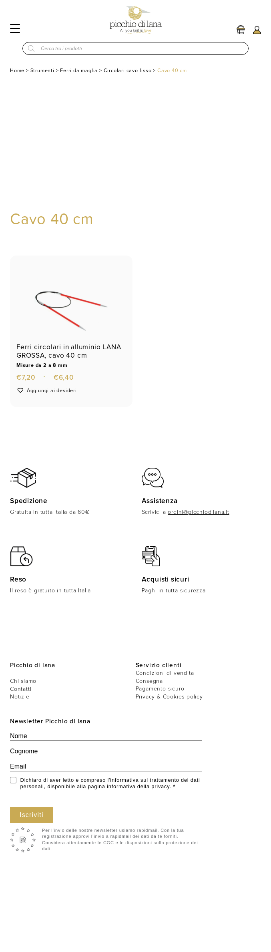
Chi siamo (23, 681)
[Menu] (15, 28)
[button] (46, 390)
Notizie (20, 696)
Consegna (149, 681)
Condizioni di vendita (165, 673)
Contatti (20, 689)
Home (17, 70)
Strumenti (42, 70)
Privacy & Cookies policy (169, 696)
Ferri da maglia (79, 70)
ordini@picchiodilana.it (198, 512)
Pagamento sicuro (160, 688)
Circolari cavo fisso (128, 70)
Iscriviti (32, 814)
